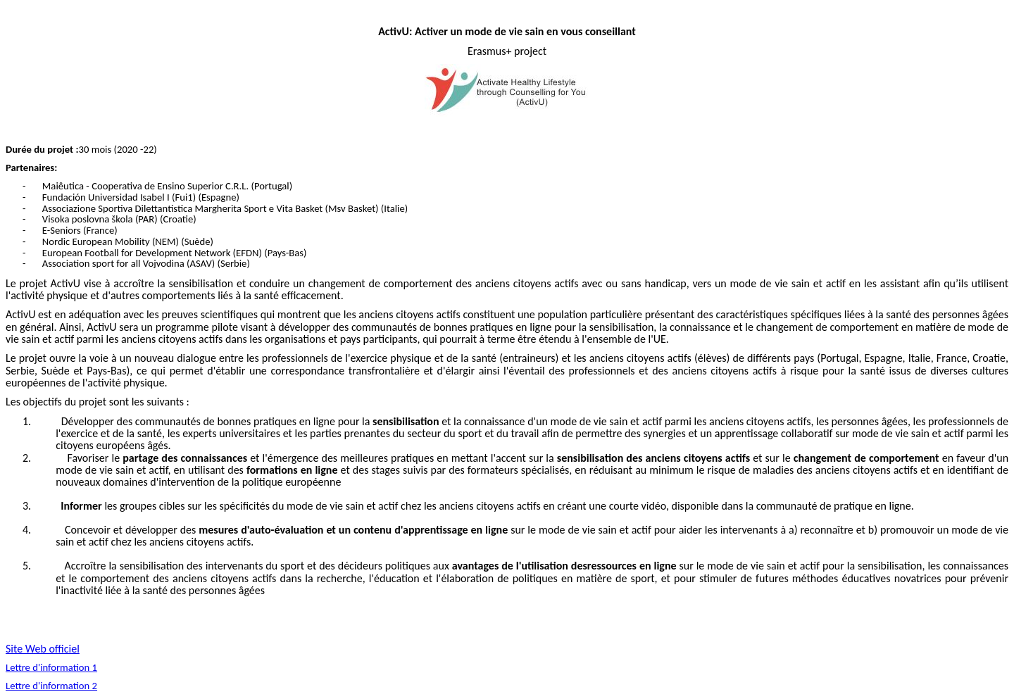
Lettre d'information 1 (51, 667)
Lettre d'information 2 (51, 685)
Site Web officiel (43, 648)
